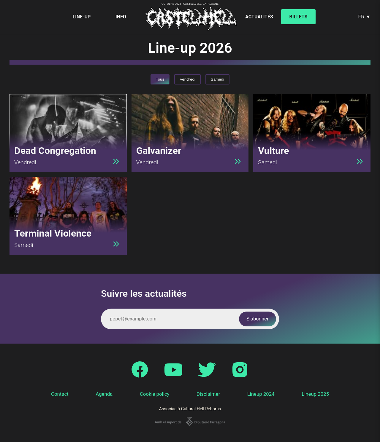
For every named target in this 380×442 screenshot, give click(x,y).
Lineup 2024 (261, 394)
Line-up (82, 17)
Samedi (217, 79)
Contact (60, 394)
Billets (298, 17)
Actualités (259, 17)
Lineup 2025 (315, 394)
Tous (160, 79)
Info (120, 17)
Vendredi (187, 79)
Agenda (104, 394)
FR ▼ (364, 16)
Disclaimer (208, 394)
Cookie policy (155, 394)
